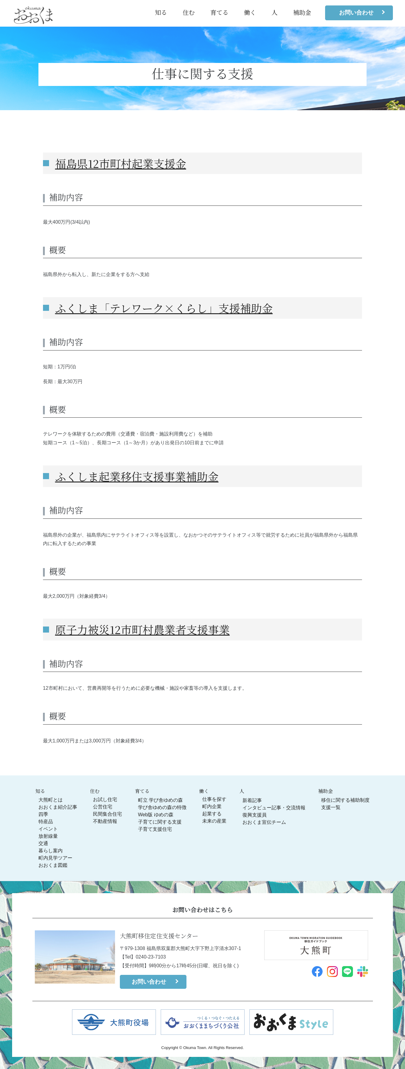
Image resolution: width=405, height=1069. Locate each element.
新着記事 (252, 800)
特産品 (45, 821)
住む (189, 12)
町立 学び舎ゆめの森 (160, 800)
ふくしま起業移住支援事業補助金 (137, 476)
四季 (43, 814)
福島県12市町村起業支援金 (120, 163)
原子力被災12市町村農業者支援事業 (142, 629)
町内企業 (212, 806)
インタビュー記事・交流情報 (273, 807)
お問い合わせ (356, 12)
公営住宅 (102, 806)
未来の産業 (214, 821)
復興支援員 (254, 814)
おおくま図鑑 (53, 865)
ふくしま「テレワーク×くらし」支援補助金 (164, 308)
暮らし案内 (50, 850)
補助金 (302, 12)
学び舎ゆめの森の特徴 (162, 807)
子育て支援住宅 (155, 829)
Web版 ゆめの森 (155, 814)
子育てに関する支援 (160, 821)
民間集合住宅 (107, 814)
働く (250, 12)
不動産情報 (105, 821)
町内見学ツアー (55, 857)
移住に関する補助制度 (345, 800)
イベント (48, 828)
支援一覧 (331, 807)
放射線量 (48, 836)
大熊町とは (50, 799)
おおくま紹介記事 (57, 807)
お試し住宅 (105, 799)
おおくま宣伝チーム (264, 822)
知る (161, 12)
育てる (219, 12)
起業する (212, 813)
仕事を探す (214, 799)
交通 (43, 843)
